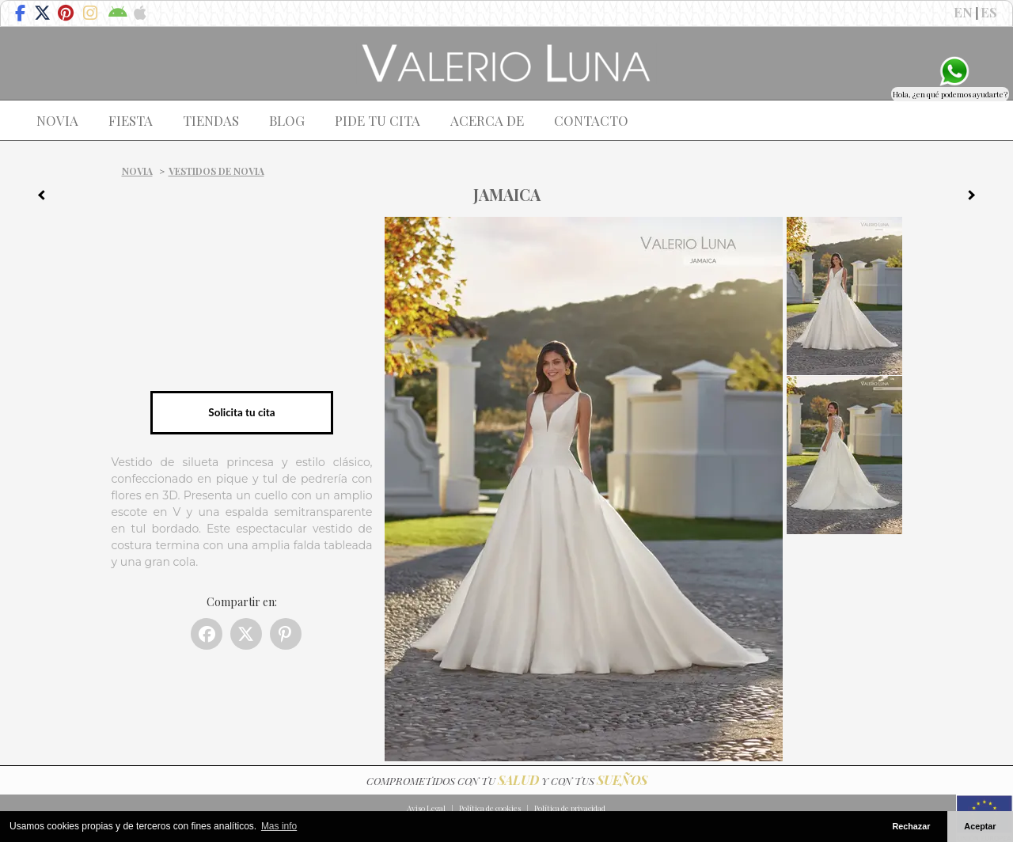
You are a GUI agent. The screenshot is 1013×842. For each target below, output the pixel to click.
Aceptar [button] (980, 826)
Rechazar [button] (911, 826)
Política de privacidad (569, 808)
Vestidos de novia (216, 171)
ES (989, 12)
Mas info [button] (279, 826)
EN (963, 12)
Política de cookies (490, 808)
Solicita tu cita (241, 412)
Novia (137, 171)
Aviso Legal (426, 808)
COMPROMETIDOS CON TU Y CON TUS (506, 780)
